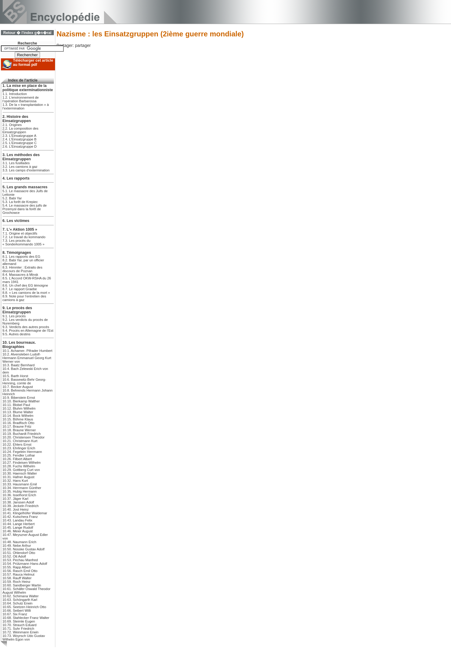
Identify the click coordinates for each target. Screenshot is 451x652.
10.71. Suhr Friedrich (18, 628)
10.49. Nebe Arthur (16, 545)
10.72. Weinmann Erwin (20, 632)
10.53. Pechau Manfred (20, 560)
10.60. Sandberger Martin (21, 585)
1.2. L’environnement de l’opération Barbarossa (20, 99)
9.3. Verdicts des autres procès (25, 327)
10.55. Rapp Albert (16, 567)
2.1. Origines (12, 125)
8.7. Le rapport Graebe (19, 289)
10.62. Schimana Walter (20, 596)
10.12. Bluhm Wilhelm (18, 408)
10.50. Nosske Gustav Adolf (23, 549)
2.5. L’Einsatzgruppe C (19, 143)
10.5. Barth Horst (15, 376)
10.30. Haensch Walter (19, 473)
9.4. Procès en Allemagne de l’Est (27, 330)
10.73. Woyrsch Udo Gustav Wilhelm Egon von (23, 637)
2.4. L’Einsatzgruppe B (19, 139)
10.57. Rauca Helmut (18, 574)
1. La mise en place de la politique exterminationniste (27, 88)
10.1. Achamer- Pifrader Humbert (27, 350)
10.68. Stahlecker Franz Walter (25, 618)
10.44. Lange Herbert (18, 524)
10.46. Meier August (17, 531)
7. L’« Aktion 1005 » (19, 229)
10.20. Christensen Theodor (23, 437)
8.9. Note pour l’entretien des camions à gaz (24, 298)
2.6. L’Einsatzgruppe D (19, 146)
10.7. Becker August (17, 387)
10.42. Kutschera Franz (20, 516)
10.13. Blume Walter (17, 412)
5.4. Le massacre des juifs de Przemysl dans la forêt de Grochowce (24, 209)
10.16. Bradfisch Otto (18, 423)
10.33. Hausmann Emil (19, 484)
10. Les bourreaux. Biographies (19, 344)
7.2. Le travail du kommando (23, 237)
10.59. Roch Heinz (16, 581)
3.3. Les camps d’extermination (26, 170)
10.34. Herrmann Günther (21, 488)
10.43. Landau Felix (17, 520)
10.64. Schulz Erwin (17, 603)
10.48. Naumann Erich (19, 542)
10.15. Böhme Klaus (17, 419)
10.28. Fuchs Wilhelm (18, 466)
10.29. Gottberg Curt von (21, 470)
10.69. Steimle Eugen (18, 621)
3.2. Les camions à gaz (20, 166)
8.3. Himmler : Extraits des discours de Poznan (22, 269)
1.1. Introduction (14, 94)
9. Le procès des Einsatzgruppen (17, 310)
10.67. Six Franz (14, 614)
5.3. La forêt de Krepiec (20, 202)
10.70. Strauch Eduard (19, 625)
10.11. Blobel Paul (16, 405)
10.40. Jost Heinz (15, 509)
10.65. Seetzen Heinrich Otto (24, 607)
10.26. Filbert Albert (17, 459)
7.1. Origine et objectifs (19, 233)
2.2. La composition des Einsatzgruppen (20, 130)
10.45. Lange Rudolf (17, 527)
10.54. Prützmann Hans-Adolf (24, 563)
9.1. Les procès (14, 316)
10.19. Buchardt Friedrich (21, 433)
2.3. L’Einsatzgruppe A (19, 135)
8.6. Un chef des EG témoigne (25, 285)
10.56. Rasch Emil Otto (19, 571)
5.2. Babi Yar (12, 198)
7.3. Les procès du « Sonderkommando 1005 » (23, 242)
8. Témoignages (16, 253)
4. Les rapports (15, 178)
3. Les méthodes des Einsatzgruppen (21, 157)
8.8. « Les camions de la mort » (26, 292)
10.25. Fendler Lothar (18, 455)
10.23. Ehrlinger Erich (18, 448)
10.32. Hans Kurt (15, 480)
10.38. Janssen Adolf (18, 502)
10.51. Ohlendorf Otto (18, 553)
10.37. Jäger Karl (15, 498)
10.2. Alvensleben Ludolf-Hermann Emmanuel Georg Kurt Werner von (26, 357)
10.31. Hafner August (18, 477)
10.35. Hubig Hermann (19, 491)
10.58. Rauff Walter (17, 578)
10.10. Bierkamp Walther (21, 401)
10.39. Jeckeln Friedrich (20, 506)
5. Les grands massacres (25, 187)
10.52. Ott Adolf (14, 556)
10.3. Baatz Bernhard (18, 365)
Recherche (27, 43)
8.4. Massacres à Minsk (20, 274)
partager (83, 45)
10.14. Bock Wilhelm (17, 415)
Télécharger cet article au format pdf (33, 62)
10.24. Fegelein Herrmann (22, 452)
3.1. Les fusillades (16, 163)
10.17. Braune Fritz (16, 426)
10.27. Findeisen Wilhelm (21, 462)
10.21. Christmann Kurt (19, 441)
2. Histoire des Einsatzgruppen (16, 119)
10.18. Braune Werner (19, 430)
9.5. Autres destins (16, 334)
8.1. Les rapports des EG (21, 256)
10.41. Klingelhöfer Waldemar (24, 513)
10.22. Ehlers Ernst (16, 444)
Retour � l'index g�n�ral (27, 33)
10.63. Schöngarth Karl (19, 599)
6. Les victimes (15, 221)
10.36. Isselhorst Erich (19, 495)
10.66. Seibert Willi (16, 610)
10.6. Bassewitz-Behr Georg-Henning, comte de (24, 381)
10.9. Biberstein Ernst (18, 397)
